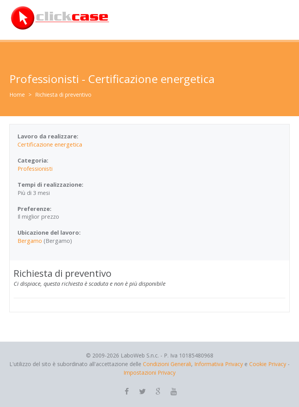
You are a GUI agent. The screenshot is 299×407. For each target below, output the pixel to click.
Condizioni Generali (167, 364)
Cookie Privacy (267, 364)
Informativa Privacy (218, 364)
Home (17, 94)
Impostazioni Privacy (149, 372)
